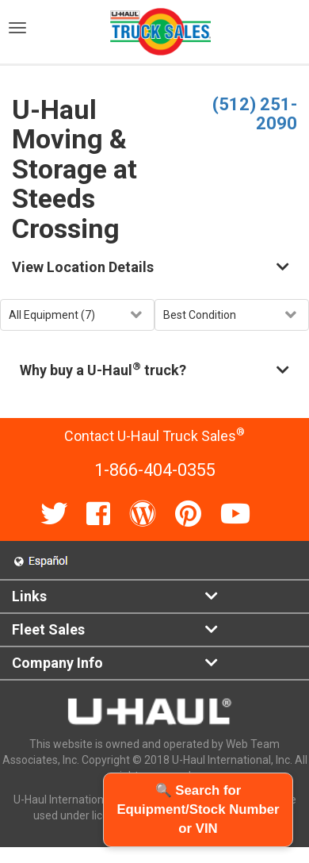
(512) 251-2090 (254, 113)
